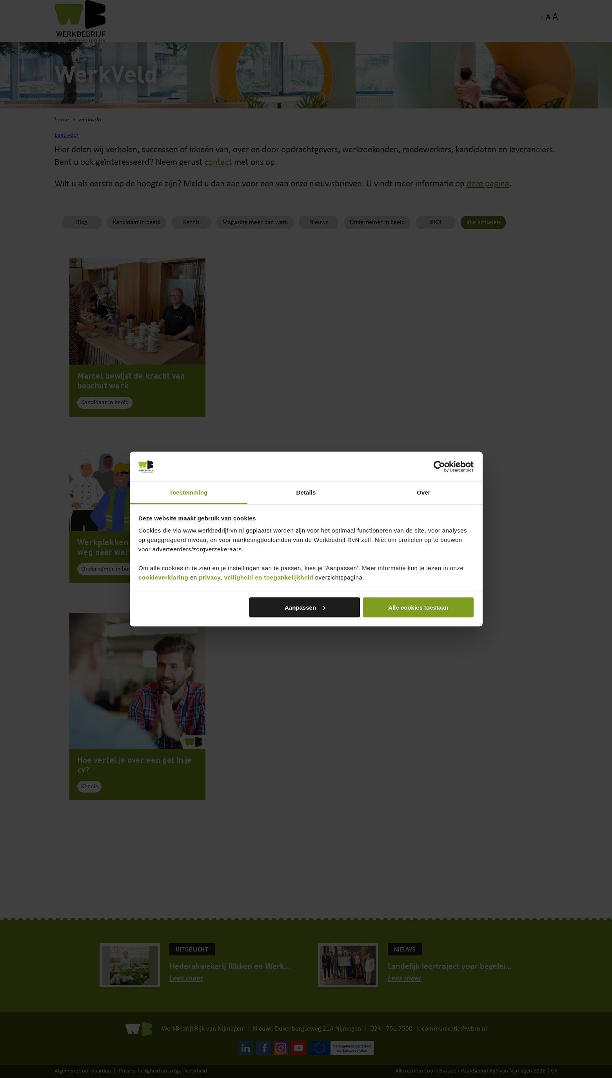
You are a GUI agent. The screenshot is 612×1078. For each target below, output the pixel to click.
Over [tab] (423, 492)
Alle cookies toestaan (418, 607)
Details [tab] (306, 492)
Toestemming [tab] (188, 492)
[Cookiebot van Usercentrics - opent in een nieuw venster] (439, 467)
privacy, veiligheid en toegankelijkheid (256, 577)
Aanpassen (305, 607)
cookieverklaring (163, 577)
